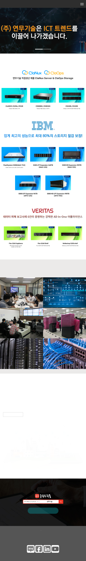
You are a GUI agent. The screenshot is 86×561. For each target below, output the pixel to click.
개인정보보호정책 (31, 530)
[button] (2, 39)
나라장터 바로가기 (43, 510)
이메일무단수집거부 (52, 530)
